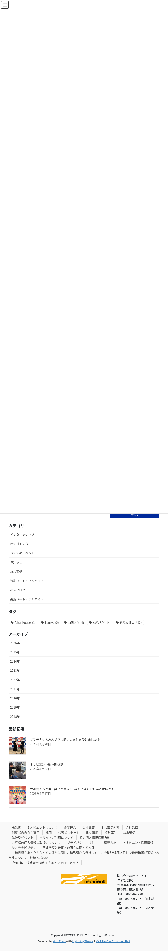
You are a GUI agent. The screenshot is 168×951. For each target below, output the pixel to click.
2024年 (15, 661)
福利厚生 (111, 832)
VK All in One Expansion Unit (113, 941)
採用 (49, 832)
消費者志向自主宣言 (25, 832)
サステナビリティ (24, 847)
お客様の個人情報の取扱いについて (36, 842)
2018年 (15, 716)
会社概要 (88, 827)
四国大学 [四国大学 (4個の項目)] (76, 623)
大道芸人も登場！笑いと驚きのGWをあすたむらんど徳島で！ (72, 789)
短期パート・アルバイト (27, 581)
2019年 (15, 707)
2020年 (15, 698)
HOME (16, 827)
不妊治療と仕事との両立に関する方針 (68, 847)
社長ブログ (17, 590)
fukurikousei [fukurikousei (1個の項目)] (25, 623)
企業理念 (70, 827)
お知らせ (16, 562)
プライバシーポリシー (82, 842)
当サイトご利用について (56, 837)
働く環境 (92, 832)
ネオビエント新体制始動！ (48, 764)
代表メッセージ (69, 832)
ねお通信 (16, 571)
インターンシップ (22, 534)
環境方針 (110, 842)
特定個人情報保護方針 (95, 837)
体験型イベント (22, 837)
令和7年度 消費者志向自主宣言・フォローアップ (45, 862)
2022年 (15, 680)
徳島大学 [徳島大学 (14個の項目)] (102, 623)
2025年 (15, 652)
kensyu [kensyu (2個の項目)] (52, 623)
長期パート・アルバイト (27, 599)
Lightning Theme (82, 941)
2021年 (15, 689)
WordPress (59, 941)
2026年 (15, 643)
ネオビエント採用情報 (137, 842)
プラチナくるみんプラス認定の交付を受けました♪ (65, 739)
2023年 (15, 670)
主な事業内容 (110, 827)
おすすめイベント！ (24, 553)
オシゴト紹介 (19, 544)
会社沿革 (132, 827)
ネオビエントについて (42, 827)
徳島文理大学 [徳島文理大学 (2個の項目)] (131, 623)
